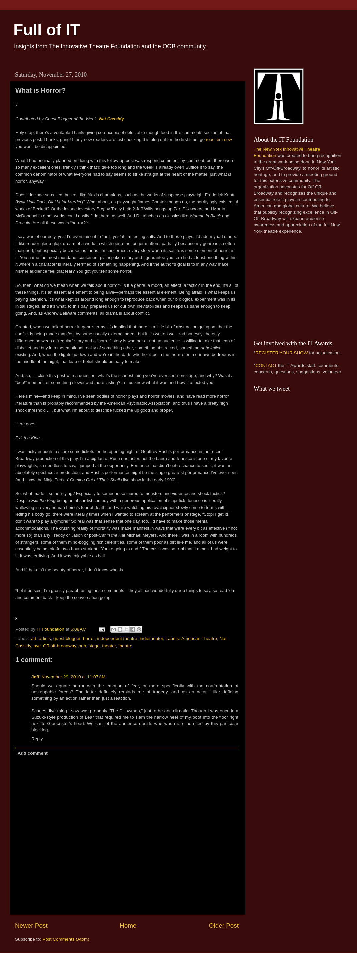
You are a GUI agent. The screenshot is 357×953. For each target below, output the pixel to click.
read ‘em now (219, 139)
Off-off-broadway (59, 645)
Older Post (224, 925)
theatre (125, 645)
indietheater (151, 638)
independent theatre (117, 638)
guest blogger (66, 638)
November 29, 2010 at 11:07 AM (73, 676)
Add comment (33, 753)
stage (94, 645)
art (33, 638)
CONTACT (266, 365)
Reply (37, 738)
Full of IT (46, 30)
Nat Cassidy (111, 118)
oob (82, 645)
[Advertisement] (295, 286)
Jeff (35, 676)
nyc (37, 645)
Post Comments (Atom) (66, 939)
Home (128, 925)
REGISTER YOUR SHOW (281, 352)
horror (89, 638)
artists (45, 638)
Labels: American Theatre (191, 638)
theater (109, 645)
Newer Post (31, 925)
